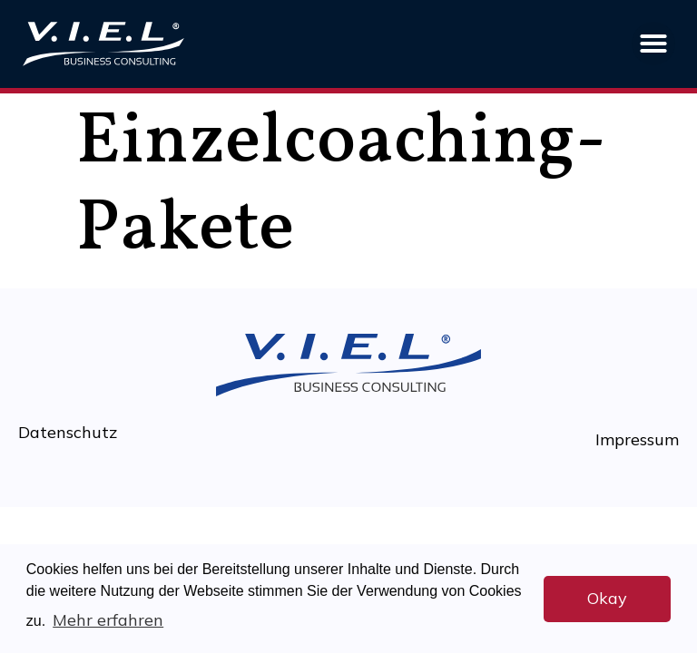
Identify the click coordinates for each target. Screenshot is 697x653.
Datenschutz (67, 432)
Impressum (637, 439)
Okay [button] (607, 598)
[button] (653, 43)
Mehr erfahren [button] (108, 619)
